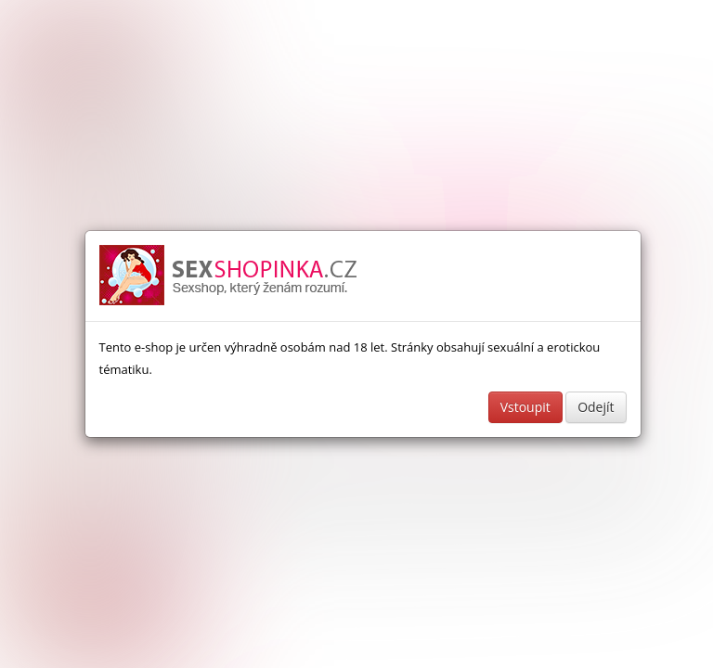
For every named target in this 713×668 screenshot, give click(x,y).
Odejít (595, 407)
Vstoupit (525, 407)
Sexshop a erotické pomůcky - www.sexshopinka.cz (229, 276)
